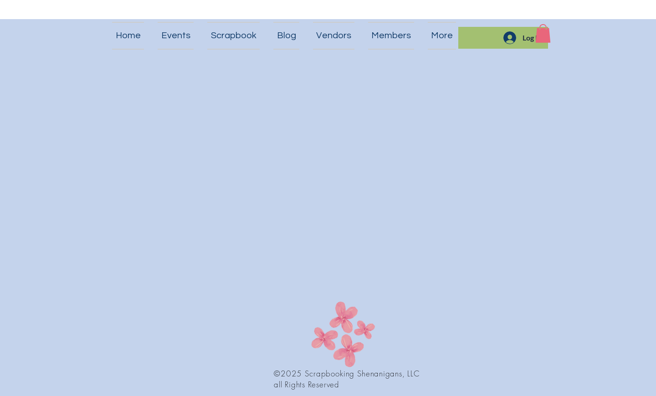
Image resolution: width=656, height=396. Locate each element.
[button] (543, 33)
